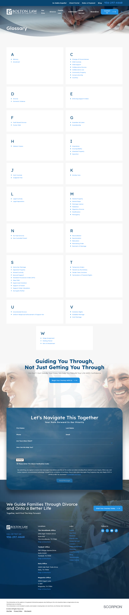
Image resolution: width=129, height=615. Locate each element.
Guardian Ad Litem (78, 122)
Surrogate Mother (19, 291)
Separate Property (19, 270)
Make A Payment (88, 3)
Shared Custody (18, 272)
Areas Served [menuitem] (81, 11)
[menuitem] (9, 611)
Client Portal (74, 3)
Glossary (73, 549)
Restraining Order (78, 243)
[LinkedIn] (103, 531)
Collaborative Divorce (79, 67)
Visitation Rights (77, 312)
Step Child (16, 280)
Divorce (15, 98)
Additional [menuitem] (72, 12)
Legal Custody (17, 199)
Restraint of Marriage (79, 246)
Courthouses (74, 552)
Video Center (74, 560)
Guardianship (76, 125)
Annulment (16, 62)
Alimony (15, 59)
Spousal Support (18, 275)
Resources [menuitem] (95, 12)
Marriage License (77, 204)
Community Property (79, 72)
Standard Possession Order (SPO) (24, 277)
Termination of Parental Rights (82, 275)
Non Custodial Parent (20, 238)
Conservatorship (77, 75)
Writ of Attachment (49, 343)
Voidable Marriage (78, 314)
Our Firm (73, 533)
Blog (100, 3)
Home (72, 530)
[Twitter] (107, 531)
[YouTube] (112, 531)
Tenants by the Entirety (79, 270)
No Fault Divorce (18, 235)
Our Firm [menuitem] (43, 11)
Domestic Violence (19, 101)
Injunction (75, 154)
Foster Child (17, 125)
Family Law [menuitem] (60, 11)
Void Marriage (76, 317)
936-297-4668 (113, 2)
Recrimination (76, 238)
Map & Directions (44, 542)
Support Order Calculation (21, 288)
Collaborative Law (78, 70)
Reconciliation (76, 235)
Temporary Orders (78, 267)
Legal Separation (18, 201)
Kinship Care (76, 175)
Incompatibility (77, 149)
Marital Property (77, 199)
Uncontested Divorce (20, 312)
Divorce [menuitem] (53, 12)
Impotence (75, 146)
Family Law (74, 538)
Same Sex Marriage (19, 267)
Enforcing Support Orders (80, 98)
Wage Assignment (48, 338)
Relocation (75, 241)
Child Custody (76, 62)
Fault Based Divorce (19, 122)
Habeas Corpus (18, 146)
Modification (76, 212)
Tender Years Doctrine (79, 272)
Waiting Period (47, 341)
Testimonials (74, 557)
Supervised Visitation (20, 283)
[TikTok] (116, 531)
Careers (72, 544)
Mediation (75, 206)
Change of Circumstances (80, 59)
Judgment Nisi (17, 177)
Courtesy (75, 77)
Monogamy (76, 214)
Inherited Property (78, 151)
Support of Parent (19, 285)
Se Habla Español (59, 3)
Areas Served (74, 541)
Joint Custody (17, 175)
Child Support (76, 64)
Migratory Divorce (78, 209)
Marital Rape (76, 201)
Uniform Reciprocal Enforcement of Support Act (28, 314)
